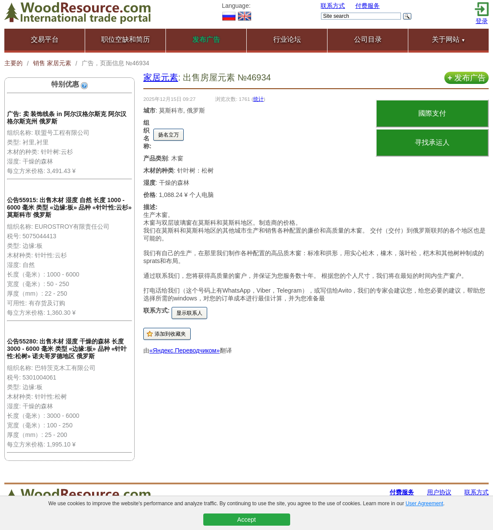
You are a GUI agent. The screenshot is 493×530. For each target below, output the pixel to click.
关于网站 (449, 39)
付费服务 (367, 5)
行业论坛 (287, 39)
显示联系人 (189, 313)
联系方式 (333, 5)
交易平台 (45, 39)
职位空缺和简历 (125, 39)
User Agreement (424, 503)
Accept (246, 519)
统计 (258, 99)
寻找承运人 (432, 142)
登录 (482, 20)
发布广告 (466, 77)
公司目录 (368, 39)
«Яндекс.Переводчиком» (184, 350)
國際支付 (432, 113)
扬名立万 (168, 135)
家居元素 (160, 77)
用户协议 (439, 492)
